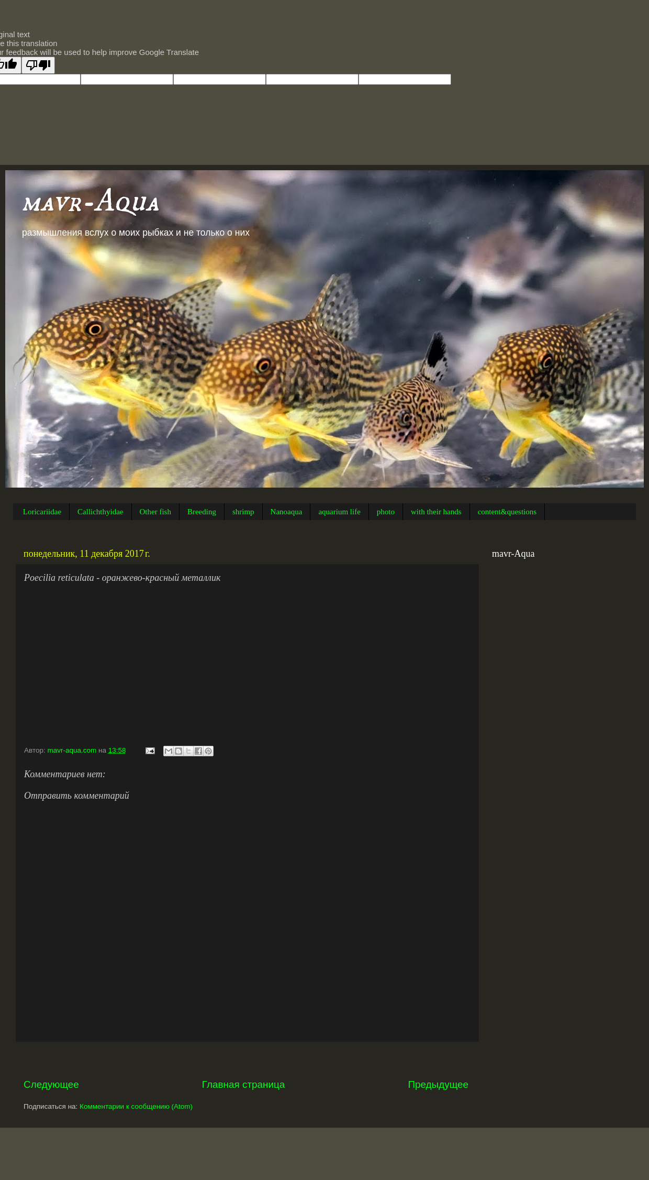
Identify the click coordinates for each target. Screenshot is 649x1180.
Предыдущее (438, 1084)
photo (386, 512)
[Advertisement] (246, 1060)
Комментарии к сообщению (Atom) (136, 1106)
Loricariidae (42, 512)
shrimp (243, 512)
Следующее (51, 1084)
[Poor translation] (38, 65)
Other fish (155, 512)
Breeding (201, 512)
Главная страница (243, 1084)
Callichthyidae (100, 512)
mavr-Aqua (90, 201)
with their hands (436, 512)
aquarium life (339, 512)
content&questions (507, 512)
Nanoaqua (287, 512)
